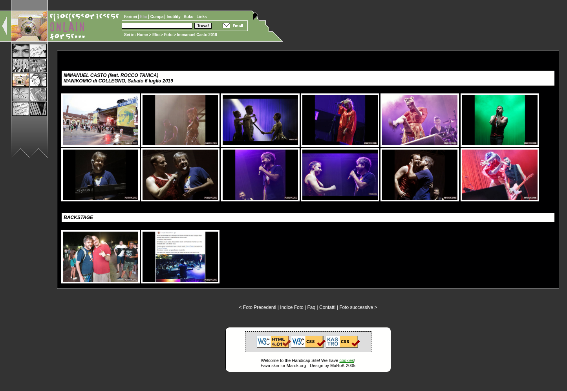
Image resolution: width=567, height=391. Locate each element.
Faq (311, 307)
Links (202, 17)
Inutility (173, 17)
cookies (346, 360)
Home (142, 35)
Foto (168, 35)
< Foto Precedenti (257, 307)
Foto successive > (358, 307)
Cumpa (157, 17)
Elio (155, 35)
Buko (189, 17)
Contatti (327, 307)
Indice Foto (291, 307)
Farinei (131, 17)
